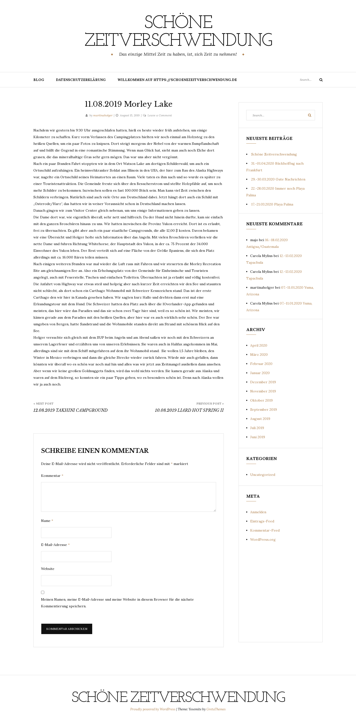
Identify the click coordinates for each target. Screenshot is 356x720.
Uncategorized (262, 474)
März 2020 (259, 354)
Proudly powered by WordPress (153, 709)
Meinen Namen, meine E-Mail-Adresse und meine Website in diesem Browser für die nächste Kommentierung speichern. (117, 602)
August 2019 (260, 418)
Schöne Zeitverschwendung (178, 32)
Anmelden (258, 512)
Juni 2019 (257, 437)
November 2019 (263, 391)
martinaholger (102, 115)
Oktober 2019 (261, 400)
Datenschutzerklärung (81, 79)
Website (47, 568)
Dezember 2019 (263, 382)
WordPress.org (263, 539)
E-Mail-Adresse (55, 544)
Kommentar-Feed (265, 530)
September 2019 (263, 409)
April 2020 (258, 345)
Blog (38, 79)
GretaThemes (216, 709)
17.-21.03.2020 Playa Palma (272, 204)
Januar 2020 (260, 373)
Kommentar (52, 475)
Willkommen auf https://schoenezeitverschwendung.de (177, 79)
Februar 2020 (261, 363)
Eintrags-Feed (262, 521)
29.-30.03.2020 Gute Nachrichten (278, 179)
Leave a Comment (160, 115)
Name (47, 520)
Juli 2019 (257, 428)
